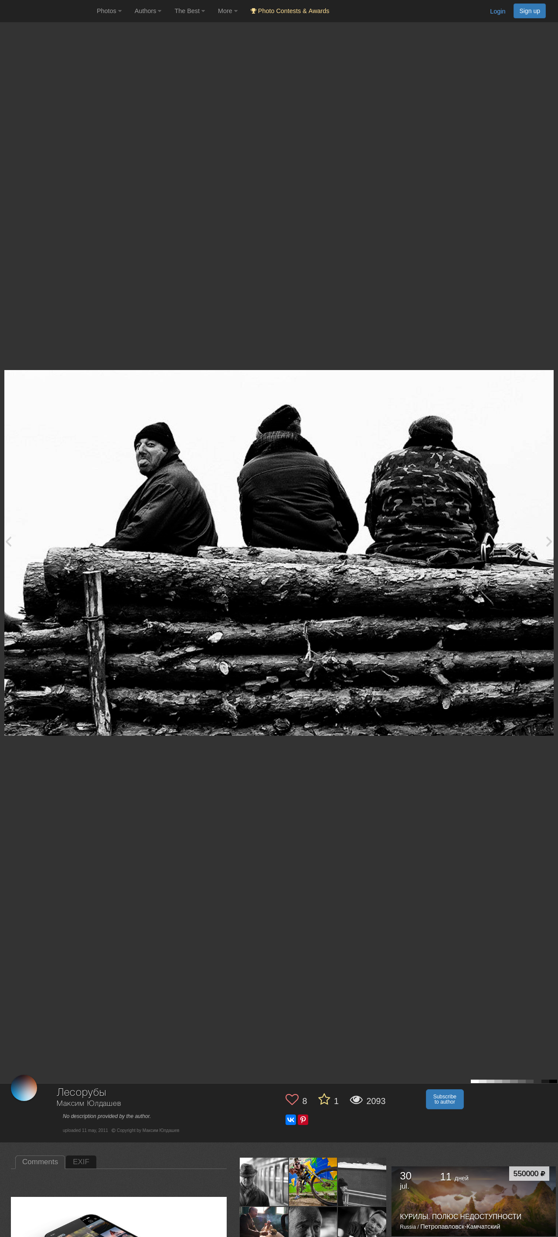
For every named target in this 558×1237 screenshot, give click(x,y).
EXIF (81, 1162)
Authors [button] (148, 11)
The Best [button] (189, 11)
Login (497, 11)
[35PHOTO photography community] (47, 11)
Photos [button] (109, 11)
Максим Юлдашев (89, 1104)
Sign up (529, 11)
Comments (40, 1162)
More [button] (228, 11)
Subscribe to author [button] (444, 1099)
